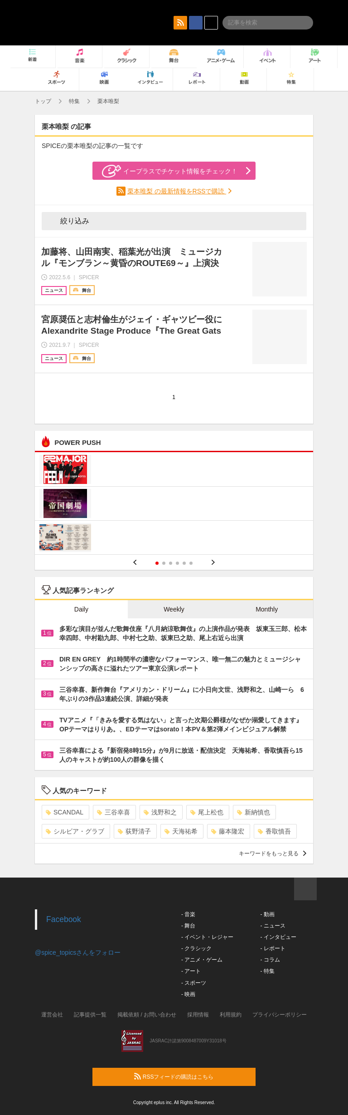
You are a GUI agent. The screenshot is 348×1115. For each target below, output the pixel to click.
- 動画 (267, 914)
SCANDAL (64, 812)
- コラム (270, 960)
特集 (74, 101)
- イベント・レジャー (207, 937)
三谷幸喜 (113, 812)
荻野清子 (134, 831)
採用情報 (198, 1014)
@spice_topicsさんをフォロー (78, 952)
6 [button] (191, 563)
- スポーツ (193, 983)
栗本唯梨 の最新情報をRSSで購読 (177, 191)
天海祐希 (181, 831)
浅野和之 (160, 812)
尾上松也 (206, 812)
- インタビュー (278, 937)
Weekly (174, 609)
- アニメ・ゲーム (201, 960)
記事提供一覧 (90, 1014)
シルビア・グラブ (75, 831)
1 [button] (157, 563)
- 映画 (188, 994)
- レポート (272, 948)
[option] (174, 504)
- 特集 (267, 971)
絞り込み (68, 221)
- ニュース (272, 926)
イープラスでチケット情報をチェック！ (169, 171)
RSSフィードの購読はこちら (191, 1076)
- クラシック (196, 948)
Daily (81, 609)
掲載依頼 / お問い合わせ (146, 1014)
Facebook (63, 919)
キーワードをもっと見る (272, 853)
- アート (191, 971)
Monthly (267, 609)
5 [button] (184, 563)
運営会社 (52, 1014)
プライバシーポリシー (279, 1014)
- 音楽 (188, 914)
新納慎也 (253, 812)
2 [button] (163, 563)
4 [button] (177, 563)
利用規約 (231, 1014)
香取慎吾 (274, 831)
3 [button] (170, 563)
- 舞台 (188, 926)
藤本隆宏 (227, 831)
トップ (43, 101)
